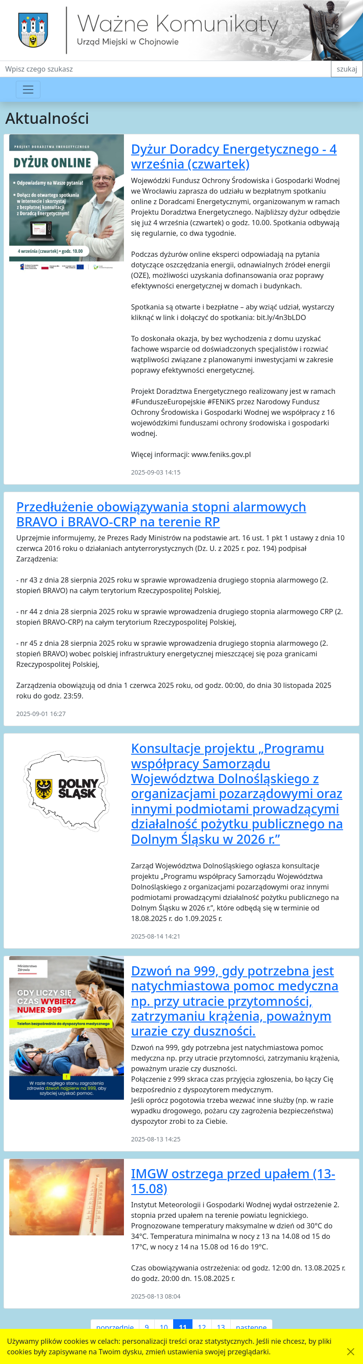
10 (164, 1327)
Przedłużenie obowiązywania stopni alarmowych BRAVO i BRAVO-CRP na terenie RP (161, 514)
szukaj (347, 69)
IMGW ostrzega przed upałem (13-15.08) (233, 1181)
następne (251, 1327)
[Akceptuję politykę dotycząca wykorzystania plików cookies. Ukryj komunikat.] (350, 1351)
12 (202, 1327)
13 (221, 1327)
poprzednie (115, 1327)
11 (183, 1327)
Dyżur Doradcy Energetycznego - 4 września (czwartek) (234, 156)
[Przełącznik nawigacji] (28, 89)
